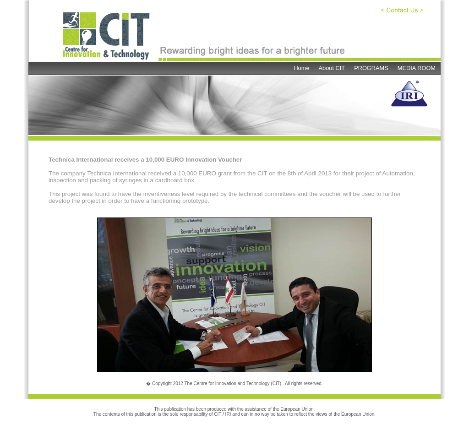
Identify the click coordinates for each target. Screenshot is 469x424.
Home (301, 68)
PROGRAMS (371, 68)
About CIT (332, 68)
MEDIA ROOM (417, 68)
